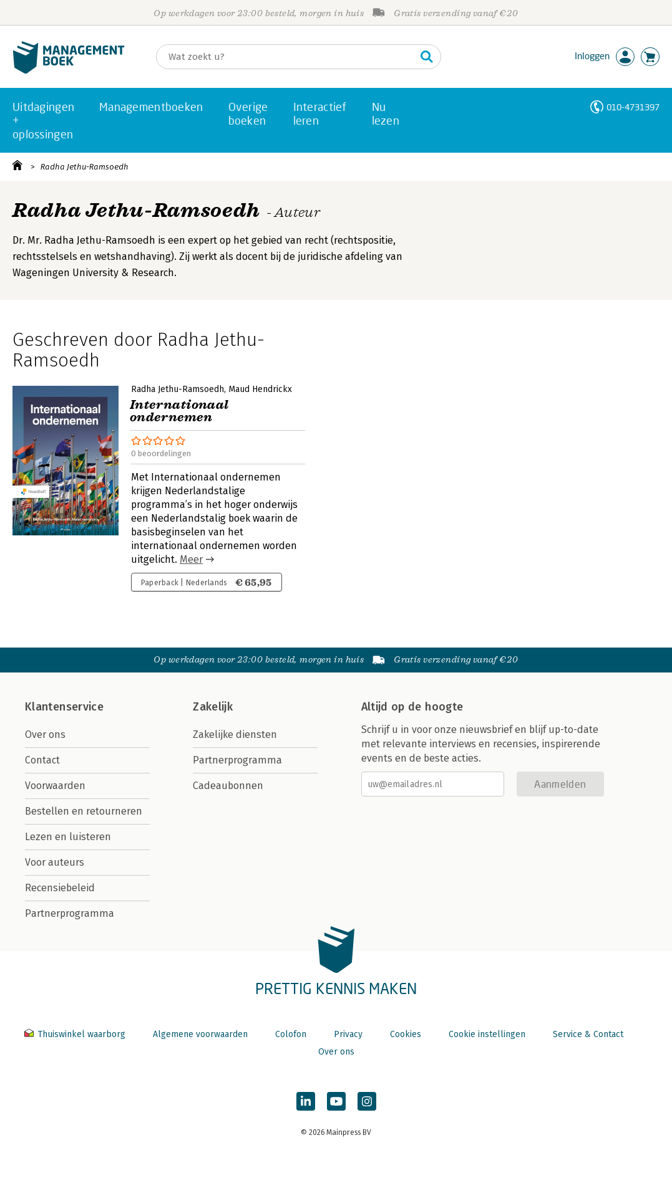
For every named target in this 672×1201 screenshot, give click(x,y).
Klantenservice (64, 707)
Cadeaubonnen (228, 786)
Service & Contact (588, 1034)
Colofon (290, 1034)
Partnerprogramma (69, 913)
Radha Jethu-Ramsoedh (85, 166)
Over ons (45, 734)
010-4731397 (633, 107)
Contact (42, 760)
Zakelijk (213, 707)
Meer (191, 559)
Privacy (348, 1034)
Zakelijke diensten (235, 734)
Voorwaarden (55, 786)
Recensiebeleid (60, 888)
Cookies (405, 1034)
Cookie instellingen (487, 1034)
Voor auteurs (54, 862)
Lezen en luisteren (68, 837)
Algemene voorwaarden (200, 1034)
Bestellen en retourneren (83, 811)
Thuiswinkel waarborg (76, 1034)
